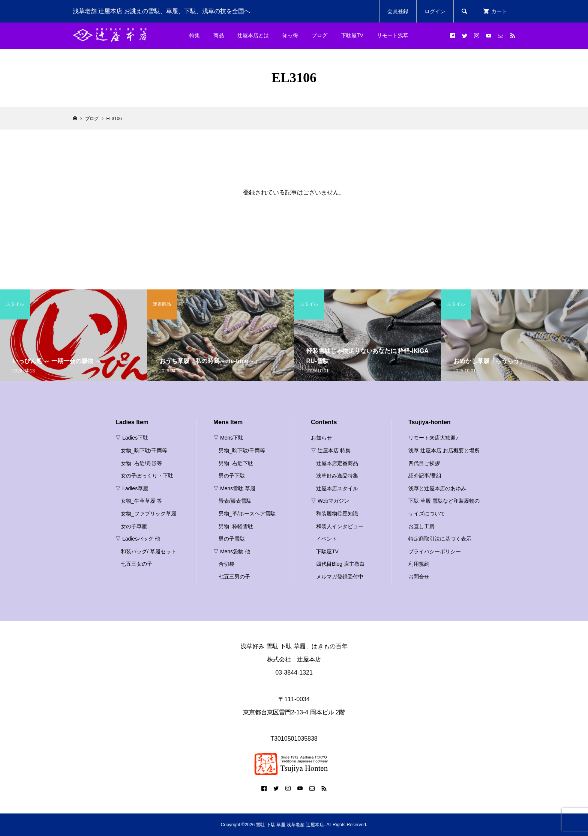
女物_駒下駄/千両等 (144, 450)
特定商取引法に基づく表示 (439, 539)
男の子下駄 (232, 476)
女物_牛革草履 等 (141, 501)
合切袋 (226, 564)
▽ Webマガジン (330, 501)
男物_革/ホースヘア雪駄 (247, 514)
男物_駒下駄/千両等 (242, 450)
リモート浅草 (392, 35)
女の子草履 (134, 526)
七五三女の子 (136, 564)
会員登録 (397, 11)
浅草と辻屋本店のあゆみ (437, 488)
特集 (194, 35)
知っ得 (290, 35)
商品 (218, 35)
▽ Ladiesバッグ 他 (138, 539)
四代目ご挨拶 (424, 463)
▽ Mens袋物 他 (231, 551)
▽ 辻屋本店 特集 (331, 450)
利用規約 (418, 564)
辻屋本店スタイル (337, 488)
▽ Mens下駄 (228, 438)
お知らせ (321, 438)
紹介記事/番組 (424, 476)
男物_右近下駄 (236, 463)
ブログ (319, 35)
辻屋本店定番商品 (337, 463)
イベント (326, 539)
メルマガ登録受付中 (339, 577)
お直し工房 (421, 526)
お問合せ (418, 577)
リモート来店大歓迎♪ (433, 438)
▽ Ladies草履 (132, 488)
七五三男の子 (234, 577)
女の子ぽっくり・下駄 (147, 476)
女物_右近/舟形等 (141, 463)
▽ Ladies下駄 (132, 438)
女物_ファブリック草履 (148, 514)
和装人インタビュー (339, 526)
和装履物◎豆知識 (337, 514)
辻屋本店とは (253, 35)
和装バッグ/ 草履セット (148, 551)
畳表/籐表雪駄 (235, 501)
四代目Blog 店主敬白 (340, 564)
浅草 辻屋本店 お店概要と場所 (444, 450)
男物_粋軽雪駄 (236, 526)
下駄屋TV (352, 35)
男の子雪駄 (232, 539)
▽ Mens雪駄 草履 (234, 488)
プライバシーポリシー (434, 551)
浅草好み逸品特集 (337, 476)
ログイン (435, 11)
